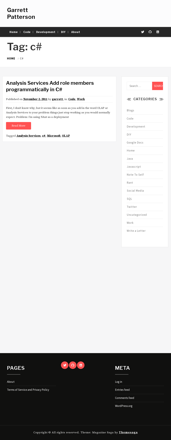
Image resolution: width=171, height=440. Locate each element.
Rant (130, 182)
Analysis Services (28, 136)
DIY (63, 32)
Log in (118, 382)
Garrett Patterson (21, 13)
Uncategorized (137, 215)
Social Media (135, 190)
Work (81, 99)
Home (14, 32)
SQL (129, 199)
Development (45, 32)
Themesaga (128, 432)
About (75, 32)
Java (130, 158)
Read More (18, 126)
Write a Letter (136, 231)
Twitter (132, 207)
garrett (57, 99)
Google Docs (135, 142)
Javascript (134, 166)
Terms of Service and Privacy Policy (28, 390)
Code (27, 32)
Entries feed (122, 390)
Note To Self (135, 174)
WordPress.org (123, 406)
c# (43, 136)
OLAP (66, 136)
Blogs (130, 110)
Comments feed (124, 398)
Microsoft (53, 136)
